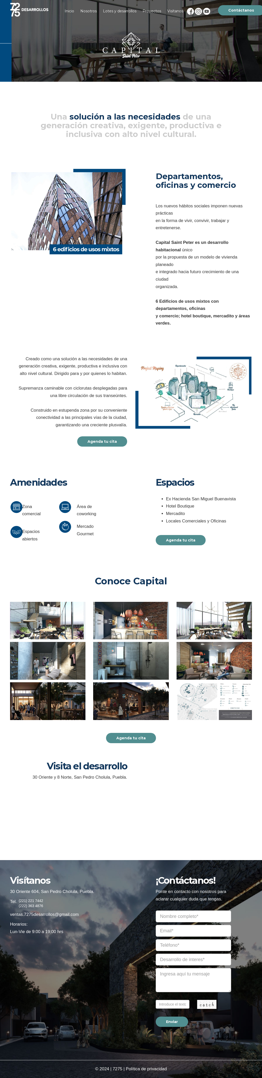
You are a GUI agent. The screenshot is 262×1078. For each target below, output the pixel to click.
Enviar (172, 1021)
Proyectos (152, 11)
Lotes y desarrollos (119, 11)
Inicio (69, 11)
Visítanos (175, 11)
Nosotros (88, 11)
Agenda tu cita (102, 441)
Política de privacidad (146, 1068)
